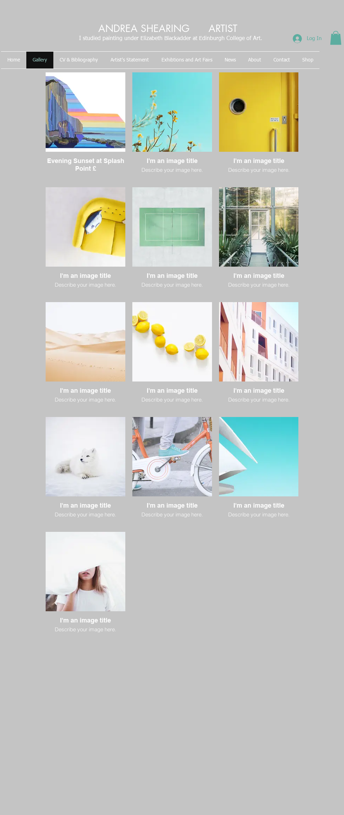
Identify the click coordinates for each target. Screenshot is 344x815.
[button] (336, 38)
